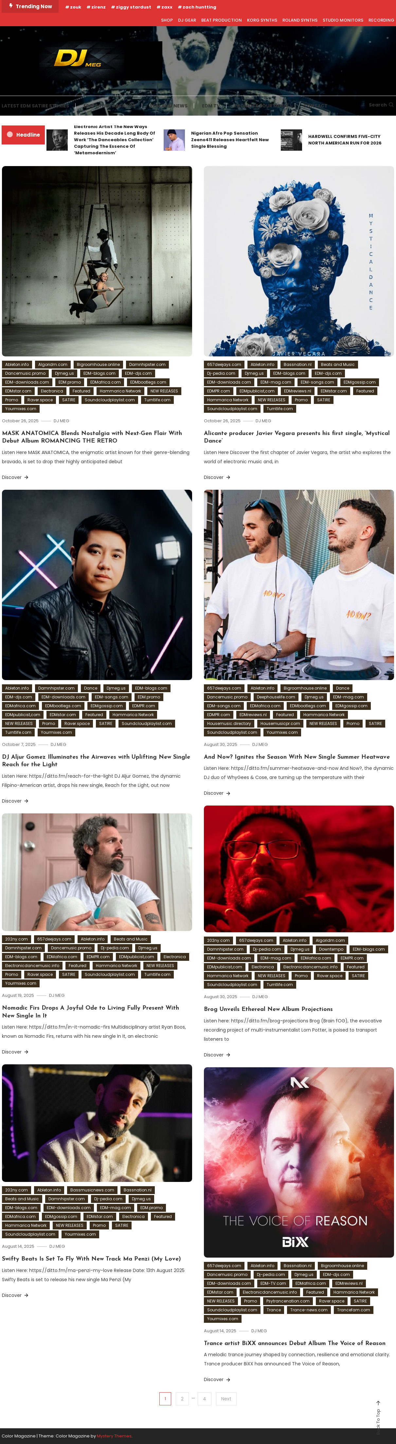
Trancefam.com (353, 1310)
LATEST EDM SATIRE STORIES (35, 106)
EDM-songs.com (317, 382)
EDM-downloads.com (27, 382)
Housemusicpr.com (280, 723)
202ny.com (218, 940)
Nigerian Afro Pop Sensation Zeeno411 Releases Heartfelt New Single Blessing (230, 139)
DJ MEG (61, 421)
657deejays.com (224, 364)
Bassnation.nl (298, 364)
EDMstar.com (18, 391)
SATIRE (68, 400)
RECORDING (381, 20)
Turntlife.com (157, 400)
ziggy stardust (133, 7)
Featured (81, 391)
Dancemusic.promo (25, 373)
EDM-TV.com (273, 1283)
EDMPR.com (218, 391)
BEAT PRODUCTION (221, 20)
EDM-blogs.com (99, 373)
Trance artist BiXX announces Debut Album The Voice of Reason (295, 1343)
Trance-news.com (309, 1310)
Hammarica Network (120, 391)
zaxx (166, 7)
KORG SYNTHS (262, 20)
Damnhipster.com (147, 364)
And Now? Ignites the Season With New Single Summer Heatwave (297, 757)
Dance (90, 688)
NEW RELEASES (164, 391)
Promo (11, 400)
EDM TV (211, 106)
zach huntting (199, 7)
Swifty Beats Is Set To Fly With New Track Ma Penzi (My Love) (91, 1259)
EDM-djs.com (138, 373)
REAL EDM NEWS (169, 106)
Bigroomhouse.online (98, 364)
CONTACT (315, 106)
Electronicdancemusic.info (310, 967)
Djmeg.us (64, 373)
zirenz (98, 7)
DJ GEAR (187, 20)
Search (381, 105)
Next (226, 1399)
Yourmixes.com (20, 408)
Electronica (52, 391)
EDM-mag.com (276, 382)
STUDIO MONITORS (343, 20)
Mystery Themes (114, 1436)
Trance (274, 1310)
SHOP (167, 20)
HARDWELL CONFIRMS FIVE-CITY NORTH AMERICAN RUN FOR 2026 (345, 139)
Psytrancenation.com (288, 1301)
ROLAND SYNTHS (299, 20)
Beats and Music (338, 364)
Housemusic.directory (229, 723)
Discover (15, 477)
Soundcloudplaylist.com (110, 400)
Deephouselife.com (276, 697)
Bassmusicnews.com (92, 1190)
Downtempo (331, 949)
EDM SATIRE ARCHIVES (109, 106)
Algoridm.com (52, 364)
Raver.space (40, 400)
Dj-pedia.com (221, 373)
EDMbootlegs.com (148, 382)
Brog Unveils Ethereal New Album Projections (268, 1009)
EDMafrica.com (105, 382)
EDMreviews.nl (297, 391)
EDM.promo (70, 382)
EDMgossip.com (360, 382)
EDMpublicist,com (257, 391)
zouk (75, 7)
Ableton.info (17, 364)
